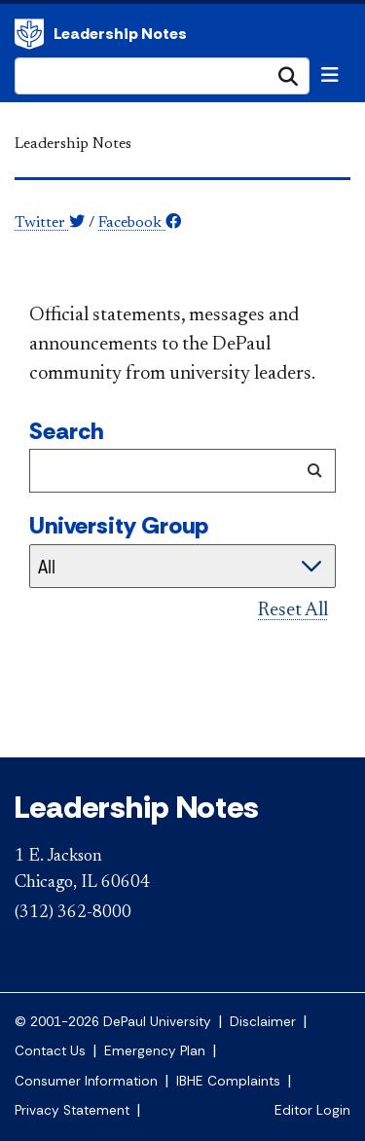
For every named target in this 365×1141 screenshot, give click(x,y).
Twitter (50, 223)
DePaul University (29, 34)
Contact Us (50, 1051)
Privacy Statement (72, 1110)
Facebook (139, 223)
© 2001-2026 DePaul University (113, 1021)
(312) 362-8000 (73, 913)
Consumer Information (86, 1081)
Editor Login (312, 1110)
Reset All (293, 610)
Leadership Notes (120, 33)
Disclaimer (263, 1021)
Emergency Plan (154, 1051)
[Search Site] (162, 75)
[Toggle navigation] (330, 75)
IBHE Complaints (228, 1081)
